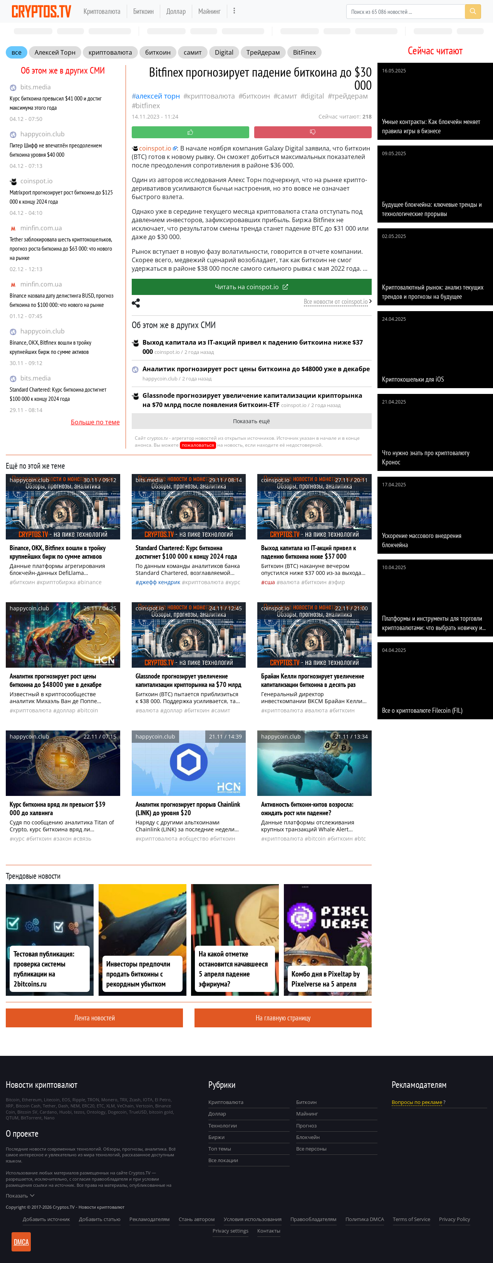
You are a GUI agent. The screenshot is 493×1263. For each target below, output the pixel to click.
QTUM (12, 1118)
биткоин (158, 52)
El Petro (163, 1099)
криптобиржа (58, 582)
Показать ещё (251, 421)
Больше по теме (95, 422)
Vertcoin (144, 1106)
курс (234, 582)
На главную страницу (283, 1017)
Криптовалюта (102, 11)
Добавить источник (46, 1219)
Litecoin (52, 1099)
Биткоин (143, 11)
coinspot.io (36, 181)
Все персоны (311, 1148)
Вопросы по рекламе (417, 1102)
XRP (9, 1106)
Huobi (65, 1112)
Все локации (223, 1160)
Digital (224, 52)
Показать (20, 1195)
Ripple (78, 1099)
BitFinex (304, 52)
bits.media (35, 87)
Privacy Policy (454, 1219)
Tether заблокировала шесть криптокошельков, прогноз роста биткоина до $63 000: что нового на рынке (61, 248)
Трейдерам (263, 52)
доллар (66, 710)
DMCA (21, 1242)
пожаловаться (198, 445)
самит (193, 52)
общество (195, 838)
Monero (109, 1099)
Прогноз (306, 1125)
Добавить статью (100, 1219)
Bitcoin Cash (28, 1106)
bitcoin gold (161, 1112)
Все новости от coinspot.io (336, 301)
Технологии (222, 1125)
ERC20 (88, 1106)
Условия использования (253, 1219)
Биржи (216, 1137)
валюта (290, 582)
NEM (75, 1106)
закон (64, 838)
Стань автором (197, 1219)
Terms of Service (411, 1219)
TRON (93, 1099)
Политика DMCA (364, 1219)
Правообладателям (313, 1219)
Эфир (338, 582)
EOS (66, 1099)
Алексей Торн (55, 52)
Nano (49, 1118)
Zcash (135, 1099)
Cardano (48, 1112)
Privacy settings (230, 1230)
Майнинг (209, 11)
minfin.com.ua (41, 228)
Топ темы (219, 1148)
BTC (362, 838)
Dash (63, 1106)
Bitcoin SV (27, 1112)
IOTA (148, 1099)
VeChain (125, 1106)
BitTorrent (31, 1118)
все (17, 52)
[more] (234, 11)
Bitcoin (89, 710)
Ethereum (32, 1099)
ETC (100, 1106)
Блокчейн (308, 1137)
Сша (270, 582)
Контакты (268, 1230)
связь (84, 838)
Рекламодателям (149, 1219)
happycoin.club (42, 134)
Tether (49, 1106)
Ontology (96, 1112)
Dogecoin (117, 1112)
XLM (110, 1106)
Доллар (176, 11)
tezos (79, 1112)
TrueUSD (138, 1112)
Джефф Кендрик (159, 582)
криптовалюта (110, 52)
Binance (91, 582)
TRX (123, 1099)
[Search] (413, 11)
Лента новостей (94, 1017)
